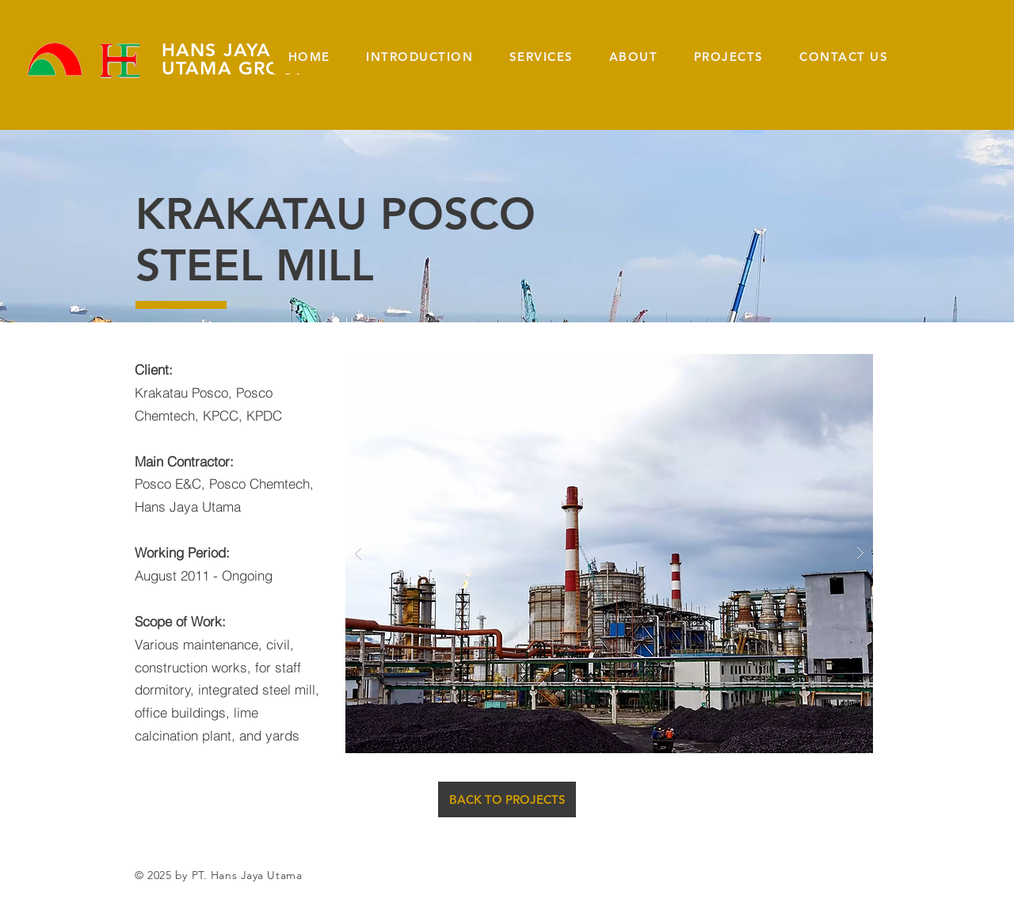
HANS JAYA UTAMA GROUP (235, 59)
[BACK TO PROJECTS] (507, 799)
